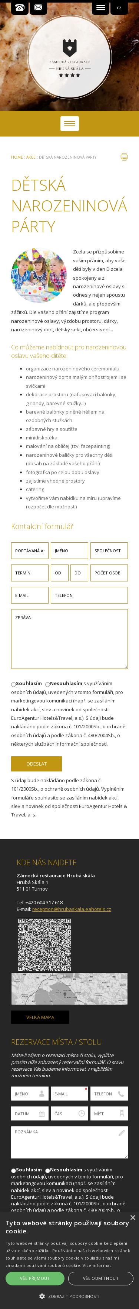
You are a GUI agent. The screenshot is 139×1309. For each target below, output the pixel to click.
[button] (69, 1296)
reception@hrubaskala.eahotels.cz (71, 909)
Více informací (98, 1265)
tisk (124, 156)
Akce (31, 157)
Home (17, 157)
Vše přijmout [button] (35, 1278)
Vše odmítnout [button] (101, 1278)
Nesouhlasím (66, 683)
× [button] (132, 1218)
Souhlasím (29, 683)
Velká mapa (40, 1017)
